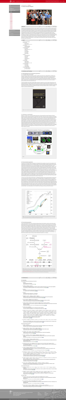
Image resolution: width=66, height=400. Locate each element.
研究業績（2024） (12, 8)
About (45, 392)
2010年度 (11, 28)
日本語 (63, 1)
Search (52, 1)
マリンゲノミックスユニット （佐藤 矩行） (26, 5)
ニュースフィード (11, 35)
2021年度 (11, 14)
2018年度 (11, 18)
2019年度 (11, 17)
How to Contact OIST (16, 395)
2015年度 (11, 22)
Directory (55, 1)
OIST (49, 1)
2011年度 (11, 27)
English (61, 1)
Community (46, 393)
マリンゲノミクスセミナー (12, 30)
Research (39, 393)
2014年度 (11, 23)
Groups (47, 1)
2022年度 (11, 13)
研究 (10, 5)
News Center (40, 394)
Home (39, 392)
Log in (58, 1)
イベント (52, 393)
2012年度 (11, 26)
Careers (46, 394)
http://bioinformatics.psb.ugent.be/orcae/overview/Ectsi (28, 271)
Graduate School (53, 392)
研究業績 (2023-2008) (12, 10)
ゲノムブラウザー (12, 33)
